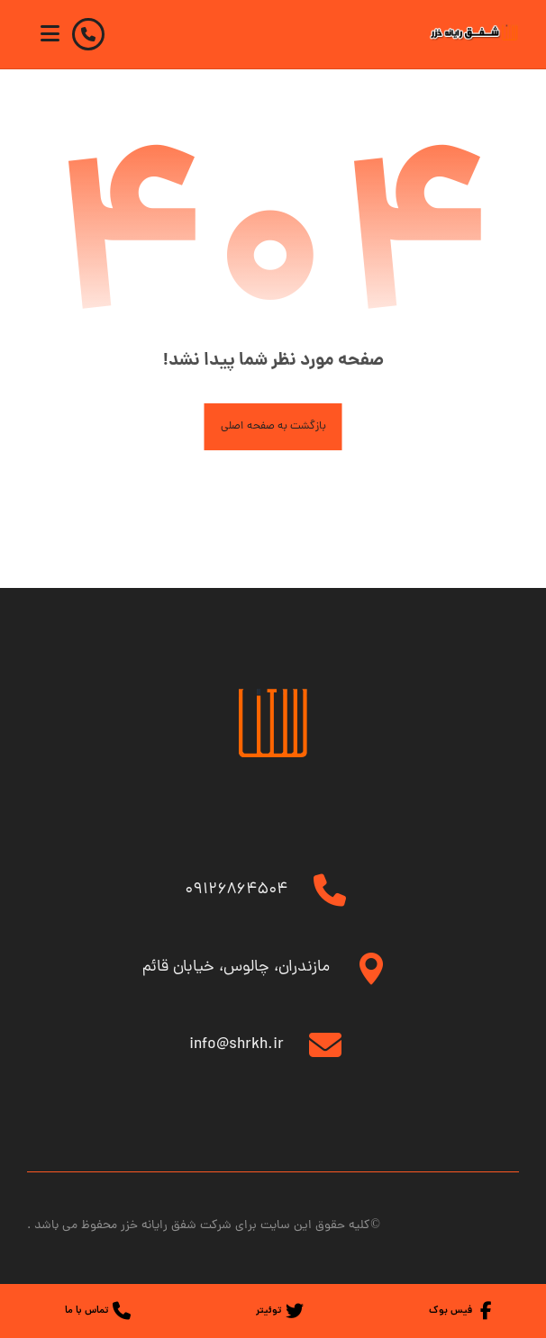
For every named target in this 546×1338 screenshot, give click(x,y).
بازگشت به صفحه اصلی (273, 426)
